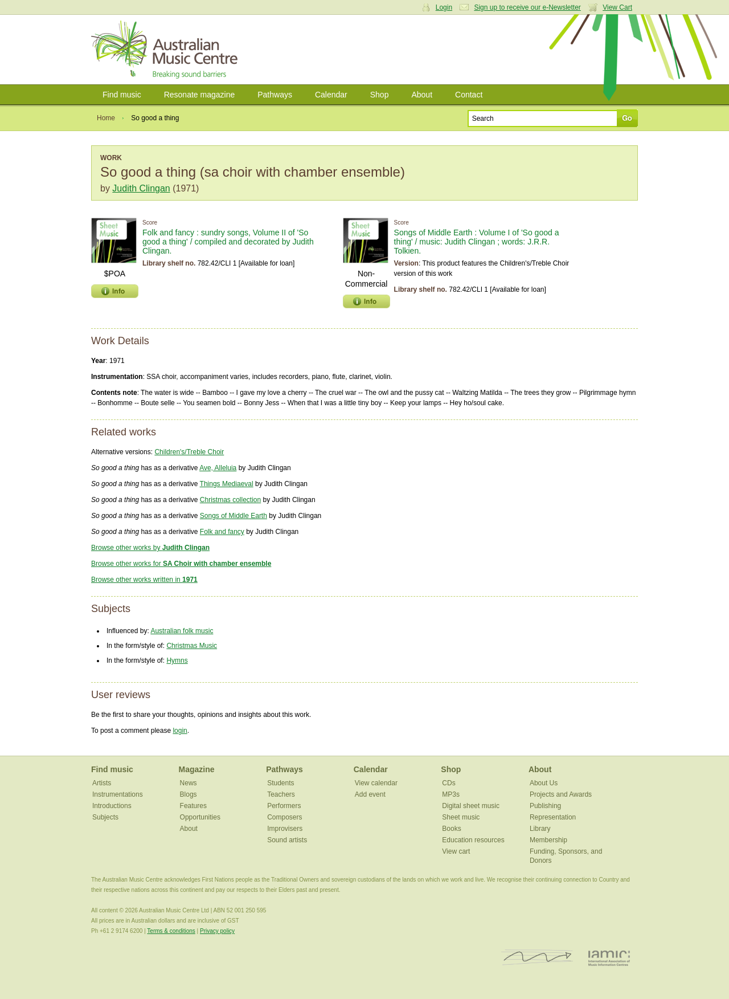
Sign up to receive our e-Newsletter (527, 7)
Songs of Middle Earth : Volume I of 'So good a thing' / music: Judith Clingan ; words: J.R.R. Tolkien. (476, 241)
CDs (448, 783)
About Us (544, 783)
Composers (284, 817)
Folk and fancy (222, 532)
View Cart (617, 7)
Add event (370, 794)
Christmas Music (191, 646)
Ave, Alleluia (217, 468)
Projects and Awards (561, 794)
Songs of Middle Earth (233, 516)
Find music (122, 94)
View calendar (376, 783)
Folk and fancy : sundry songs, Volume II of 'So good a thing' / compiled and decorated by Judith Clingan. (228, 241)
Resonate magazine (199, 94)
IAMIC (609, 958)
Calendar (331, 94)
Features (193, 806)
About (421, 94)
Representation (553, 817)
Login (444, 7)
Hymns (176, 660)
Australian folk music (181, 631)
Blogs (188, 794)
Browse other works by (150, 548)
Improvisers (284, 829)
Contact (468, 94)
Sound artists (287, 840)
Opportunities (200, 817)
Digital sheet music (470, 806)
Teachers (281, 794)
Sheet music (461, 817)
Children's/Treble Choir (189, 452)
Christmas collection (230, 500)
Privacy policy (217, 931)
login (180, 731)
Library (540, 829)
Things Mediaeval (226, 484)
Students (280, 783)
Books (451, 829)
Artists (101, 783)
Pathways (274, 94)
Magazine (197, 769)
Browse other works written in (144, 580)
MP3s (451, 794)
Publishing (545, 806)
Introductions (112, 806)
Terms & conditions (171, 931)
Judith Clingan (141, 188)
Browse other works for (181, 564)
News (188, 783)
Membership (548, 840)
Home (106, 118)
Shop (379, 94)
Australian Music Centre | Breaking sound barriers (166, 50)
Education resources (473, 840)
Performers (284, 806)
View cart (456, 851)
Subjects (105, 817)
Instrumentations (117, 794)
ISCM (537, 958)
